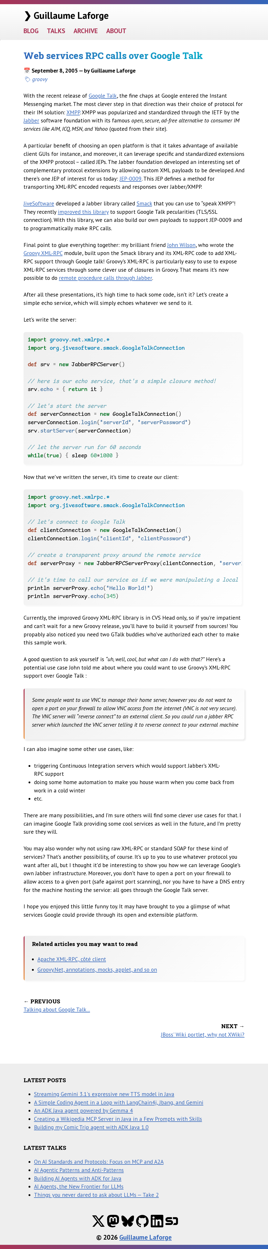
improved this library (83, 211)
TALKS (56, 31)
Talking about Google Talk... (57, 1009)
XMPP (73, 112)
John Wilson (181, 244)
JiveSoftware (39, 203)
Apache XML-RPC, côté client (71, 959)
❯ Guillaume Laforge (66, 15)
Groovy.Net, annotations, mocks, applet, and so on (97, 969)
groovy (39, 79)
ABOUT (116, 31)
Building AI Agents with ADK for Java (77, 1178)
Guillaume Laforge (145, 1237)
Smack (144, 203)
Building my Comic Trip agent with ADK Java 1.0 (91, 1127)
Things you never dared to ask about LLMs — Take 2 (96, 1194)
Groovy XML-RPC (43, 253)
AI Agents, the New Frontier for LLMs (79, 1186)
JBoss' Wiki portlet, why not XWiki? (202, 1034)
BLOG (31, 31)
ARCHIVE (86, 31)
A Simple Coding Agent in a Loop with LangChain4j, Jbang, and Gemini (118, 1102)
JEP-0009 (131, 178)
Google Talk (103, 95)
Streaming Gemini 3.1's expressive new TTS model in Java (104, 1094)
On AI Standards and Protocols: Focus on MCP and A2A (99, 1161)
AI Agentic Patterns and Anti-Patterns (79, 1170)
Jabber (31, 120)
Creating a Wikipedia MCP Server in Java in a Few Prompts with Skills (118, 1118)
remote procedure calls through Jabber (105, 277)
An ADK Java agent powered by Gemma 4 (83, 1110)
